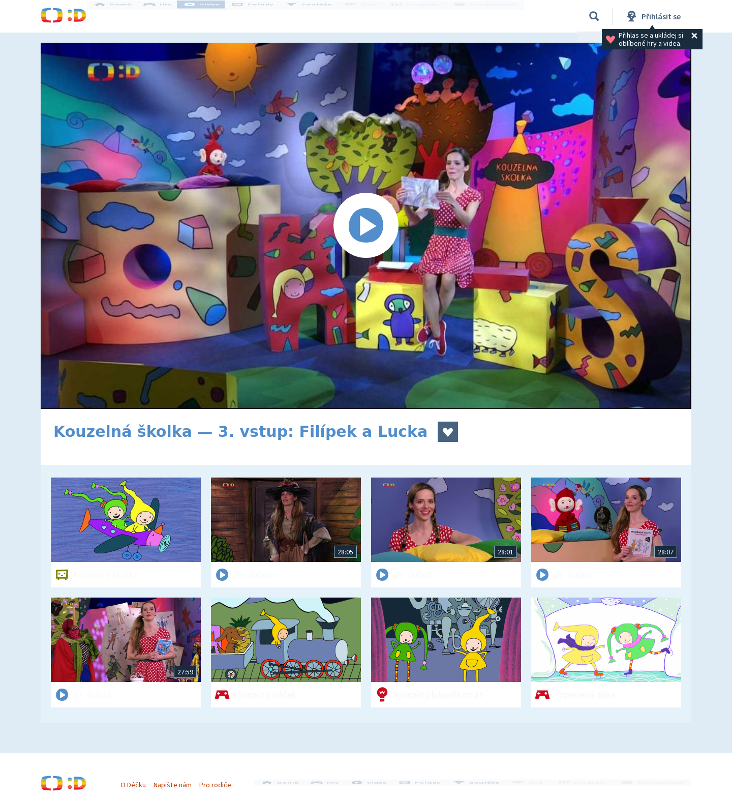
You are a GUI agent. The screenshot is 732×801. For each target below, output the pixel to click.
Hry (167, 16)
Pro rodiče (220, 779)
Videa (211, 16)
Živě (368, 16)
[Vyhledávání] (594, 16)
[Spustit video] (366, 226)
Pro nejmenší (487, 16)
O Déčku (138, 779)
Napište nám (177, 779)
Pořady (262, 16)
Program (420, 16)
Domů (122, 16)
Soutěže (318, 16)
